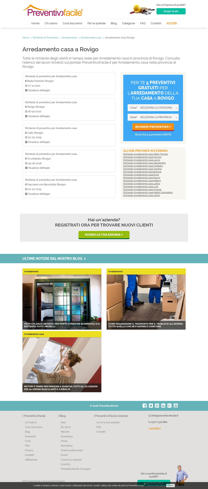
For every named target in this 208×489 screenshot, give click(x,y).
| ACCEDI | (155, 428)
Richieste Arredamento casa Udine (141, 195)
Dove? (133, 117)
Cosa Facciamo (33, 427)
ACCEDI (172, 23)
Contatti (156, 23)
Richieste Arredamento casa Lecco (141, 160)
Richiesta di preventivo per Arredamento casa (51, 76)
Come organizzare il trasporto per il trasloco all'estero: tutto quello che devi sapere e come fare (145, 325)
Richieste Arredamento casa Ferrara (142, 157)
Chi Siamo (30, 422)
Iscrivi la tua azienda (107, 422)
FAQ (142, 23)
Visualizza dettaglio (37, 90)
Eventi (64, 455)
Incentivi (65, 464)
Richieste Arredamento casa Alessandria (144, 163)
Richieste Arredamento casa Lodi (140, 186)
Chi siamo (51, 23)
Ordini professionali (72, 450)
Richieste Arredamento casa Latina (141, 183)
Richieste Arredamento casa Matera (142, 180)
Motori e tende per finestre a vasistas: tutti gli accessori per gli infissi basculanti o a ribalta (61, 388)
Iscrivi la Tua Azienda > (104, 234)
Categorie (128, 23)
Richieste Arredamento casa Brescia (142, 171)
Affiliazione (31, 459)
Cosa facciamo (72, 23)
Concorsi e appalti (71, 459)
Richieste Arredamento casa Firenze (142, 189)
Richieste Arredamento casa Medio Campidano (148, 192)
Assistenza (67, 436)
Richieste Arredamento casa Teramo (142, 169)
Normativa (67, 445)
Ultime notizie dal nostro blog (54, 258)
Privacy (29, 450)
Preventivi (30, 436)
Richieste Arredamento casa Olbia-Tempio (145, 154)
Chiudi (170, 485)
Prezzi (64, 441)
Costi (28, 441)
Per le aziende (97, 23)
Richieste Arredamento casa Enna (141, 174)
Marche (65, 431)
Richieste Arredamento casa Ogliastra (143, 166)
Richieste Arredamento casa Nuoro (141, 177)
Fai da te (65, 427)
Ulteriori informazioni (156, 485)
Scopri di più (171, 11)
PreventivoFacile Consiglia (75, 468)
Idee (63, 422)
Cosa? (133, 107)
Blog (114, 23)
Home (35, 23)
